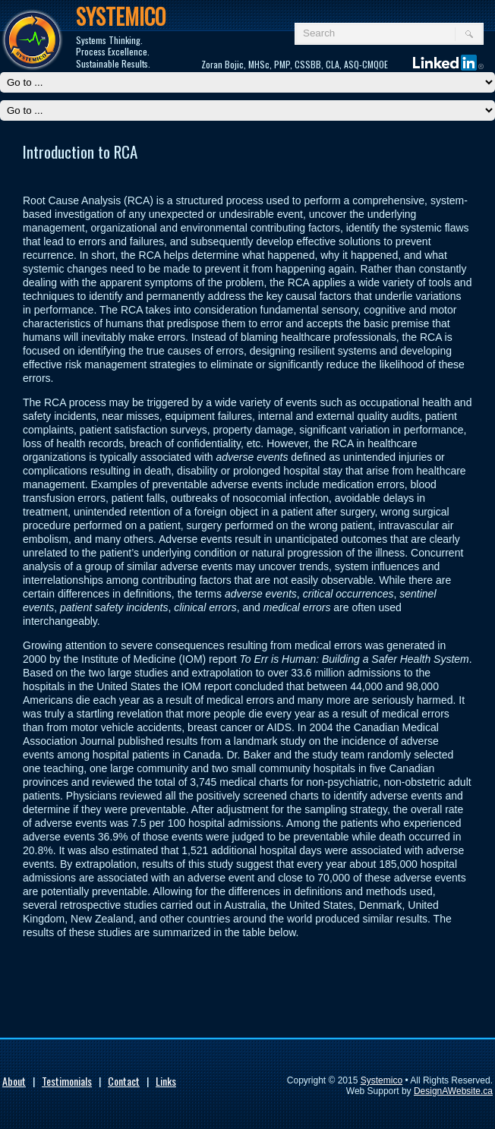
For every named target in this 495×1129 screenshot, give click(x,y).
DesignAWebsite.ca (453, 1091)
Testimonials (67, 1081)
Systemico (381, 1080)
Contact (124, 1081)
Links (166, 1081)
